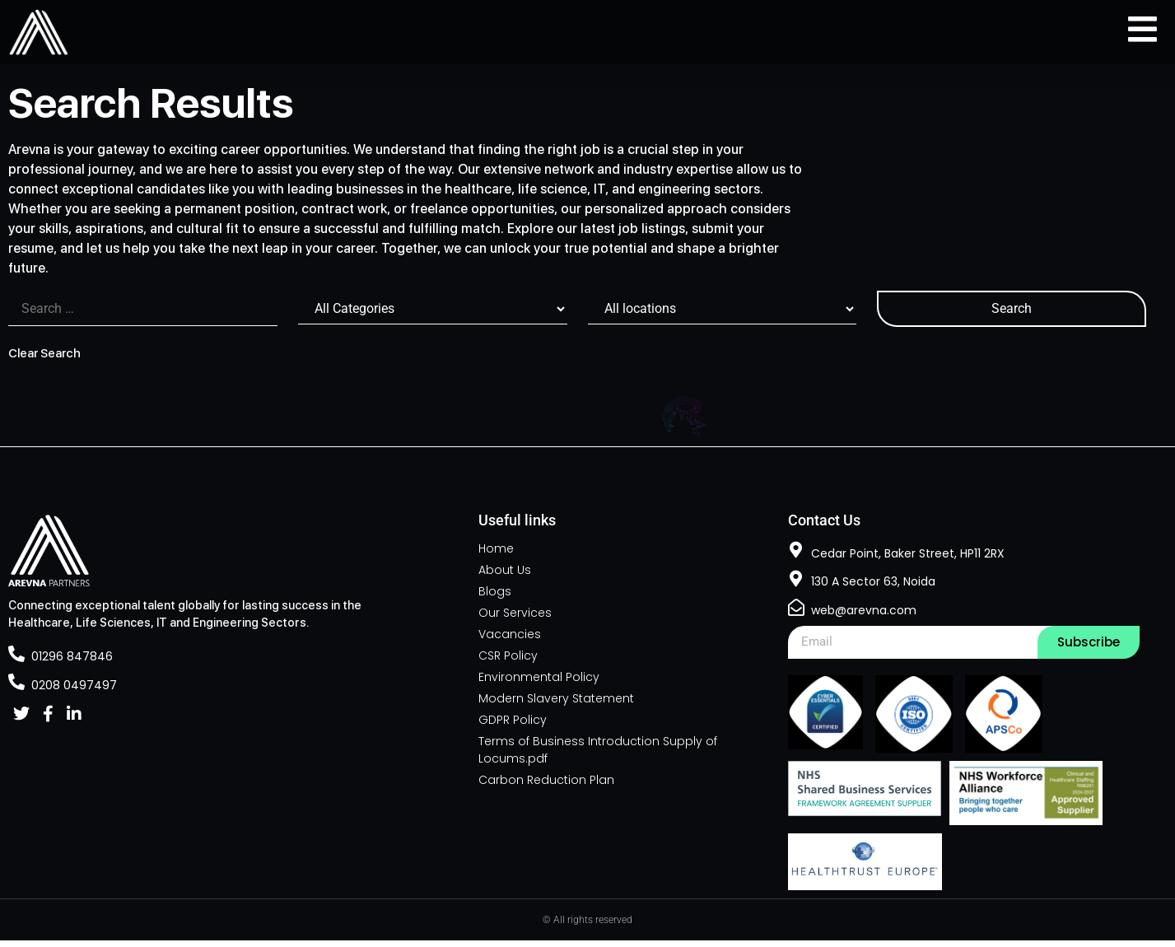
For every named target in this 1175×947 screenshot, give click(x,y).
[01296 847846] (16, 660)
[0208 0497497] (16, 688)
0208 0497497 (74, 691)
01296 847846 (72, 663)
